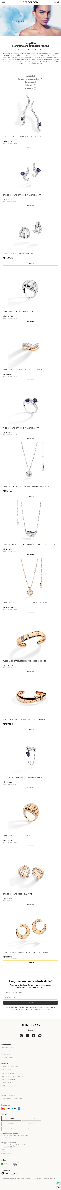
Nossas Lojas (5, 1054)
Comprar (30, 147)
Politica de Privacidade (42, 1009)
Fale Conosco (6, 1051)
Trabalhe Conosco (7, 1057)
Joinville (32, 1124)
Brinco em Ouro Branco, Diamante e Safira (22, 137)
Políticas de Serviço (8, 1073)
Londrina (31, 1118)
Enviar (30, 1003)
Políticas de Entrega (8, 1079)
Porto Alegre (11, 1129)
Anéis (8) (30, 75)
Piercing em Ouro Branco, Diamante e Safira (22, 777)
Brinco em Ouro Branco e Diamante (19, 253)
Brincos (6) (30, 82)
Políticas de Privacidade (9, 1067)
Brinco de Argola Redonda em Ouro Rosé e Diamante (26, 952)
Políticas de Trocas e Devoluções (12, 1076)
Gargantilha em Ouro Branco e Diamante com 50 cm (26, 486)
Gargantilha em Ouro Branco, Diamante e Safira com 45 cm (29, 544)
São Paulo (31, 1129)
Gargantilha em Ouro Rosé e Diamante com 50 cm (25, 603)
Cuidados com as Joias (9, 1086)
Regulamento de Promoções (11, 1099)
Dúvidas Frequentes (8, 1095)
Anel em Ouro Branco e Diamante (18, 311)
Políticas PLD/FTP (7, 1083)
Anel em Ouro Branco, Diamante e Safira (21, 428)
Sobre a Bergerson (7, 1047)
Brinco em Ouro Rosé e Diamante (17, 894)
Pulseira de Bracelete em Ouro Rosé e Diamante (24, 661)
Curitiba (11, 1118)
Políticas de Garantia (8, 1070)
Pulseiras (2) (31, 85)
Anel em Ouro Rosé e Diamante (16, 836)
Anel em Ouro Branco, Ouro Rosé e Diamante (23, 370)
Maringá (11, 1124)
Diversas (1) (30, 88)
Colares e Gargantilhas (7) (30, 79)
